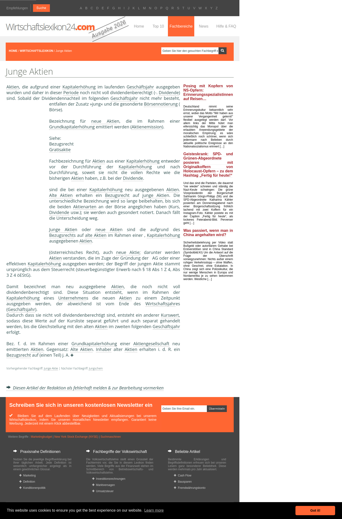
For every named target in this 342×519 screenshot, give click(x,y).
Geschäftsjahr (140, 87)
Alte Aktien (61, 195)
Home (139, 26)
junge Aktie (154, 195)
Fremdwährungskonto (189, 488)
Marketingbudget (41, 436)
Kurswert (170, 315)
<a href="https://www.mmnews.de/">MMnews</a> (25, 180)
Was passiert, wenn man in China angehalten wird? (208, 232)
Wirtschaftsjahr (160, 303)
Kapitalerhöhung (79, 87)
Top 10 (158, 26)
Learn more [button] (154, 510)
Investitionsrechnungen (108, 478)
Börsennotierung (161, 104)
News (203, 26)
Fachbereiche (181, 26)
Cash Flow (182, 475)
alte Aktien (95, 235)
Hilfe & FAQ (226, 26)
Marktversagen (103, 485)
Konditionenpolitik (32, 488)
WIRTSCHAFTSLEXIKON (36, 51)
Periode (71, 92)
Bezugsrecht (117, 195)
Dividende (169, 92)
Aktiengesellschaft (151, 343)
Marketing (27, 475)
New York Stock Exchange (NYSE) (76, 436)
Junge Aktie (62, 229)
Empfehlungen (17, 8)
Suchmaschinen (110, 436)
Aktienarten (84, 206)
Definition (27, 481)
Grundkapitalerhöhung (72, 127)
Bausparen (183, 481)
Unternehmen (72, 298)
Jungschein (96, 368)
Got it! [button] (315, 510)
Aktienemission (147, 127)
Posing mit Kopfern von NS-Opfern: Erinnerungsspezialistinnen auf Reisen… (208, 92)
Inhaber (104, 349)
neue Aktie (104, 121)
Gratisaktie (60, 149)
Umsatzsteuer (103, 491)
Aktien (12, 87)
